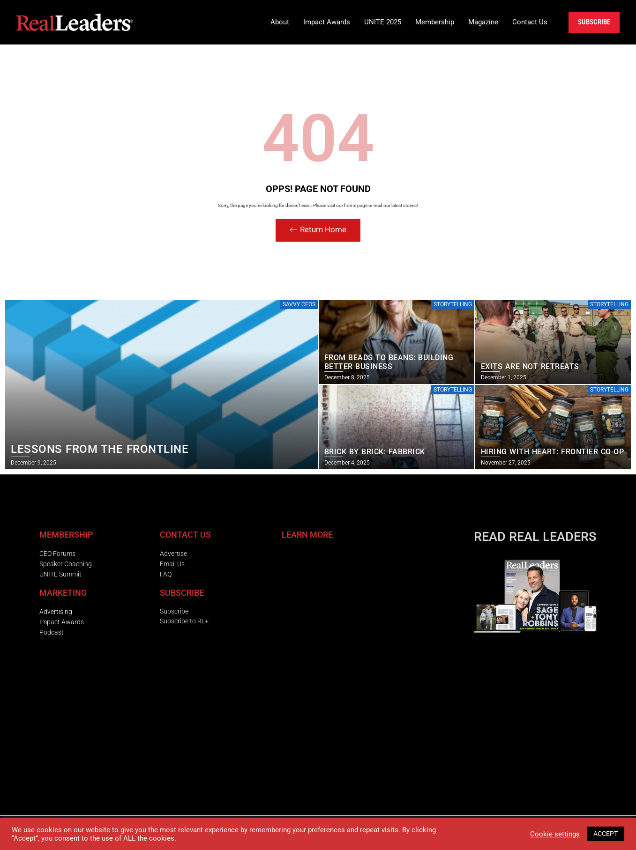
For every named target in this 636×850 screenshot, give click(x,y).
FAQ (166, 574)
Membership (434, 22)
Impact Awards (326, 22)
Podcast (51, 632)
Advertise (173, 553)
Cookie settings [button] (555, 834)
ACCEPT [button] (605, 833)
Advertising (55, 611)
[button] (279, 22)
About (279, 22)
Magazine (483, 22)
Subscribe (174, 611)
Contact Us (529, 22)
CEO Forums (57, 553)
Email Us (172, 564)
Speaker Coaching (65, 564)
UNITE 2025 (382, 22)
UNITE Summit (60, 574)
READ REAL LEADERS (535, 536)
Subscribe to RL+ (184, 621)
